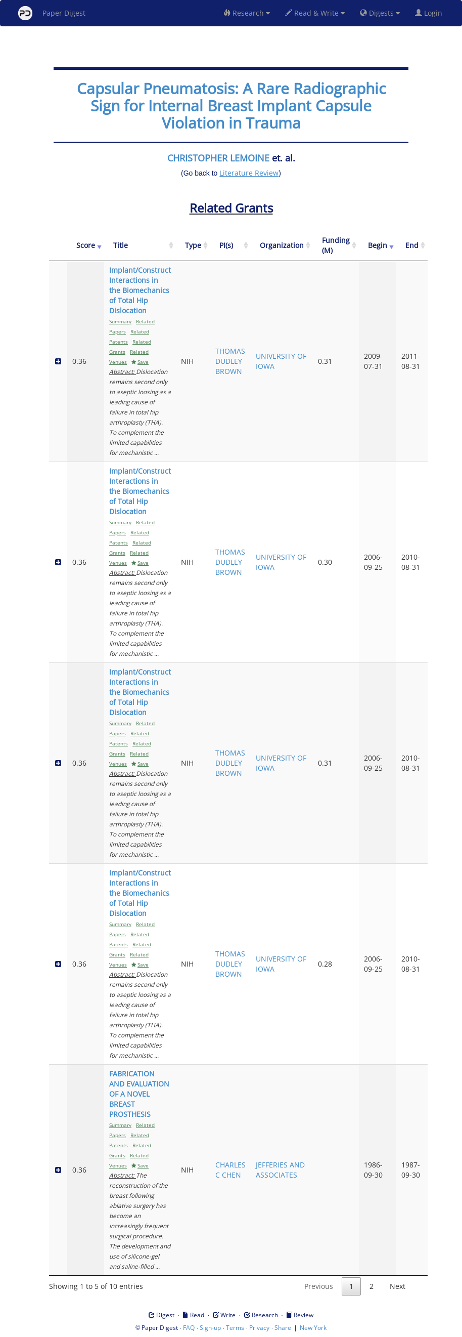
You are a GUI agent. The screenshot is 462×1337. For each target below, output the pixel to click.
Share (282, 1327)
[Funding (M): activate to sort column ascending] (336, 245)
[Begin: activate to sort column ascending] (377, 245)
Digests (380, 13)
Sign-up (210, 1327)
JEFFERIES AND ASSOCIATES (280, 1170)
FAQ (189, 1327)
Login (430, 13)
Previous (318, 1286)
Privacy (259, 1327)
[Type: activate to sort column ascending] (193, 245)
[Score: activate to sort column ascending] (85, 245)
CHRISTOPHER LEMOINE (218, 158)
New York (313, 1327)
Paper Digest (51, 13)
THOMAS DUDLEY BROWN (230, 361)
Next (397, 1286)
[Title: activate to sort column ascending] (140, 245)
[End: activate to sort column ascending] (412, 245)
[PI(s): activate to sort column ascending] (230, 245)
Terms (235, 1327)
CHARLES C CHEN (230, 1170)
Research (246, 13)
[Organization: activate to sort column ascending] (282, 245)
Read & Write (315, 13)
